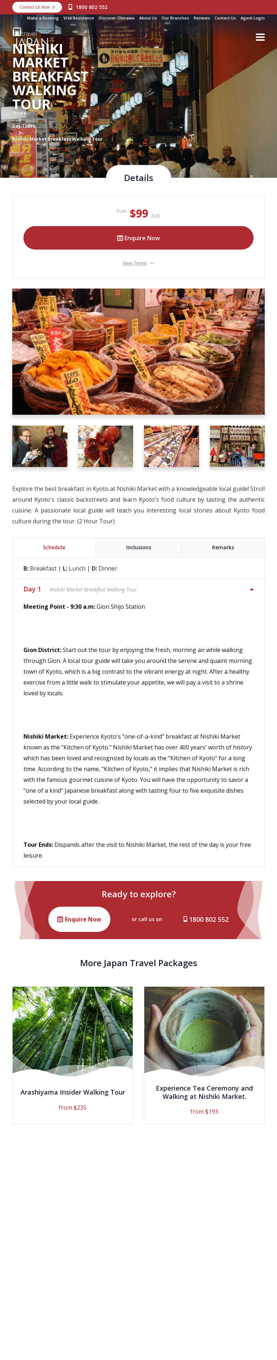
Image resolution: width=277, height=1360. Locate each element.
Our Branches (175, 18)
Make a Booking (43, 18)
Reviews (202, 18)
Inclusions (138, 547)
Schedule (54, 547)
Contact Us (225, 18)
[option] (72, 1055)
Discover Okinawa (117, 18)
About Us (148, 18)
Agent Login (253, 18)
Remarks (223, 547)
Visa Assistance (78, 18)
